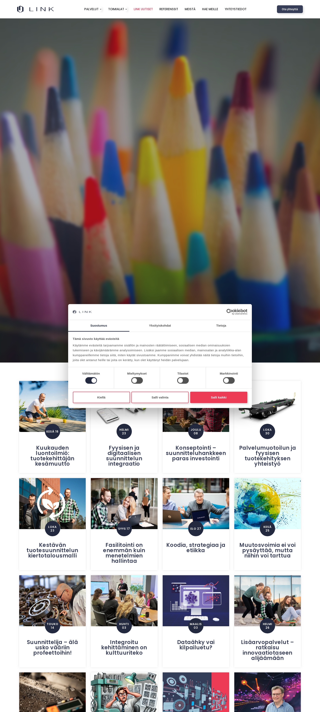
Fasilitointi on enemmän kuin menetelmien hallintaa (124, 553)
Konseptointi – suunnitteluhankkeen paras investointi (196, 453)
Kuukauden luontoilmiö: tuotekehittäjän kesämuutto (52, 455)
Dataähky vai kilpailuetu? (196, 645)
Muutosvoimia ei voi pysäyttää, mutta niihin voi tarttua (267, 550)
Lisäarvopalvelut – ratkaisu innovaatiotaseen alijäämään (267, 650)
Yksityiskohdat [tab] (160, 325)
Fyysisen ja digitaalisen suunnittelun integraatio (124, 455)
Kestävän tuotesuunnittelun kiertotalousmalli (52, 550)
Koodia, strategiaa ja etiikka (196, 547)
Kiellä (101, 397)
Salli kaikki (219, 397)
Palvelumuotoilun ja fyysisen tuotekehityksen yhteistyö (267, 455)
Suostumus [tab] (98, 325)
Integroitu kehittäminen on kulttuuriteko (124, 647)
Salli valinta (160, 397)
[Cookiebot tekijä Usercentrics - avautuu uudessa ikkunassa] (229, 312)
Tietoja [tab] (221, 325)
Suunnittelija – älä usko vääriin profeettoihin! (52, 647)
